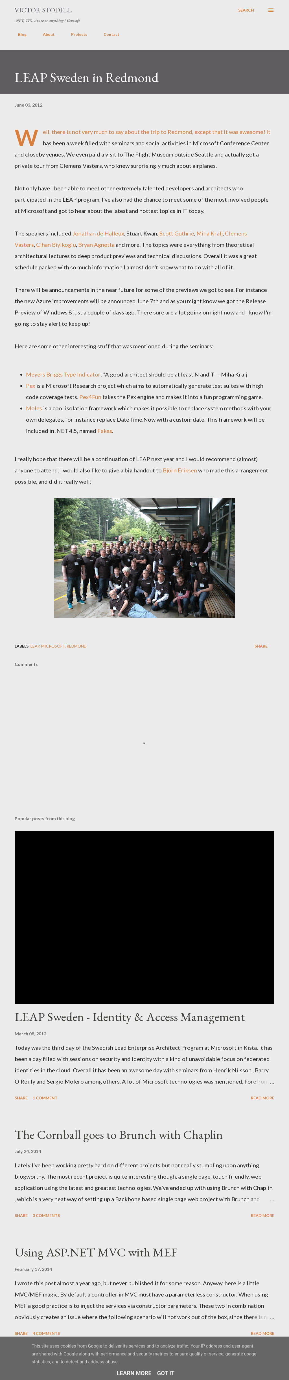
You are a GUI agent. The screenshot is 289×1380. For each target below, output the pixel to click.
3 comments (46, 1215)
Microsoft (53, 646)
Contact (108, 34)
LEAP (35, 646)
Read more (262, 1097)
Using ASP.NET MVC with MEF (96, 1252)
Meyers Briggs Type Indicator (63, 374)
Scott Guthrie (176, 233)
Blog (19, 34)
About (45, 34)
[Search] (246, 10)
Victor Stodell (43, 10)
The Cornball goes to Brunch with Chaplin (119, 1134)
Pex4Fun (90, 396)
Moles (34, 408)
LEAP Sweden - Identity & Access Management (130, 1017)
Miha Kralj (209, 233)
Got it (166, 1373)
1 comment (45, 1097)
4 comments (46, 1333)
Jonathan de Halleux (98, 233)
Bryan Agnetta (96, 244)
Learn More (134, 1373)
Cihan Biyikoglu (56, 244)
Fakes (104, 430)
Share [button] (261, 646)
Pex (30, 385)
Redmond (77, 646)
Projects (76, 34)
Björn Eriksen (180, 470)
